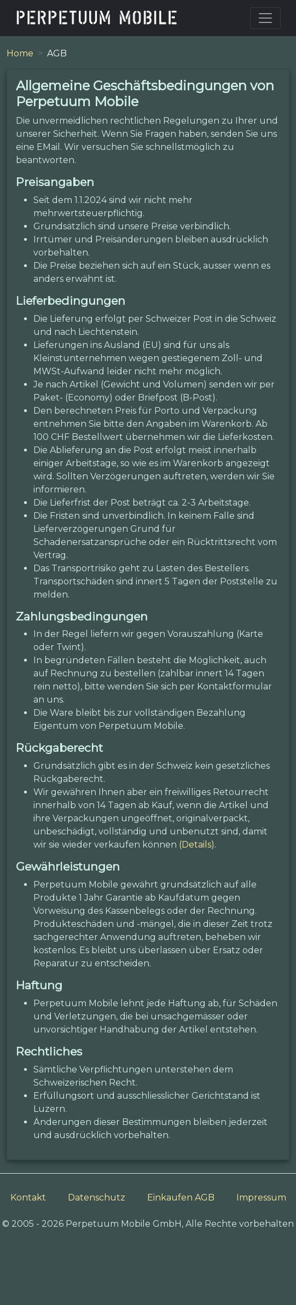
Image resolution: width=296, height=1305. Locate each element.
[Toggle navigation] (265, 18)
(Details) (196, 844)
